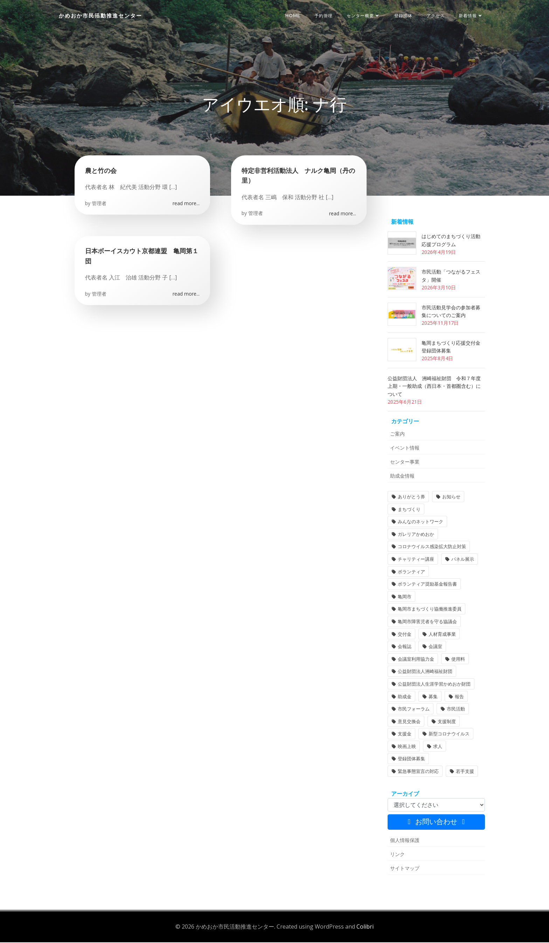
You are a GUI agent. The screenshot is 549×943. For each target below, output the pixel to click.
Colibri (365, 927)
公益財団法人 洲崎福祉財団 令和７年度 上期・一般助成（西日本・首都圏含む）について (437, 387)
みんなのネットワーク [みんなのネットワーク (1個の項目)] (420, 522)
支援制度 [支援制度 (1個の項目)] (447, 722)
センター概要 (363, 15)
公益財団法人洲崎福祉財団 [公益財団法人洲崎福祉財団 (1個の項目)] (425, 672)
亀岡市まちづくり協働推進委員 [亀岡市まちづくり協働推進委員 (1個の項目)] (429, 610)
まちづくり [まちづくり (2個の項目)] (409, 510)
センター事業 (404, 462)
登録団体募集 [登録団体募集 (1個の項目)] (411, 759)
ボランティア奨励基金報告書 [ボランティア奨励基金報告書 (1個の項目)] (427, 585)
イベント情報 (404, 448)
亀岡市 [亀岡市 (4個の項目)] (404, 597)
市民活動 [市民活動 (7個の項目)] (456, 710)
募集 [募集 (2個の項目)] (433, 697)
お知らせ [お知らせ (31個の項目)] (451, 497)
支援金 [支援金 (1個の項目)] (404, 735)
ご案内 (397, 434)
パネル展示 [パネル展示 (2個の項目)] (462, 560)
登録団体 (403, 15)
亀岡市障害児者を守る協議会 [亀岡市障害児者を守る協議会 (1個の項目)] (427, 622)
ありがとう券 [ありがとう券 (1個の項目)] (411, 497)
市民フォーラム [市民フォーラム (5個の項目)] (414, 710)
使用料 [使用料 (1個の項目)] (458, 660)
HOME (292, 15)
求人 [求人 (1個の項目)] (437, 747)
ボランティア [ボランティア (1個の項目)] (411, 572)
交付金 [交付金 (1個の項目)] (404, 635)
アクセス (435, 15)
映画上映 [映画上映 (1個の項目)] (407, 747)
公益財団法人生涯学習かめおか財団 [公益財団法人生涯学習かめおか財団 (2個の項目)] (434, 685)
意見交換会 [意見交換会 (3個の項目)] (409, 722)
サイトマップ (404, 869)
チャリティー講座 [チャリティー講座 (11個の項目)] (416, 560)
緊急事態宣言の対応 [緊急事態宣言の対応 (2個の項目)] (418, 772)
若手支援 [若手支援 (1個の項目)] (465, 772)
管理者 (99, 204)
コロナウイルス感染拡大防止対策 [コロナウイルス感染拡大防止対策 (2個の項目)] (432, 547)
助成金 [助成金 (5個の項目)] (404, 697)
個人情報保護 (404, 841)
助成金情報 (402, 476)
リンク (397, 855)
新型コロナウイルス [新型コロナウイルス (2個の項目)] (449, 735)
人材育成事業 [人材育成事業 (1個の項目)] (442, 635)
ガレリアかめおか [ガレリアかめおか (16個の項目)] (416, 535)
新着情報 (471, 15)
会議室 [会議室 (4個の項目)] (435, 647)
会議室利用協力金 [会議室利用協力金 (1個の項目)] (416, 660)
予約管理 (323, 15)
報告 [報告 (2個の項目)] (459, 697)
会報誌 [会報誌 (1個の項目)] (404, 647)
